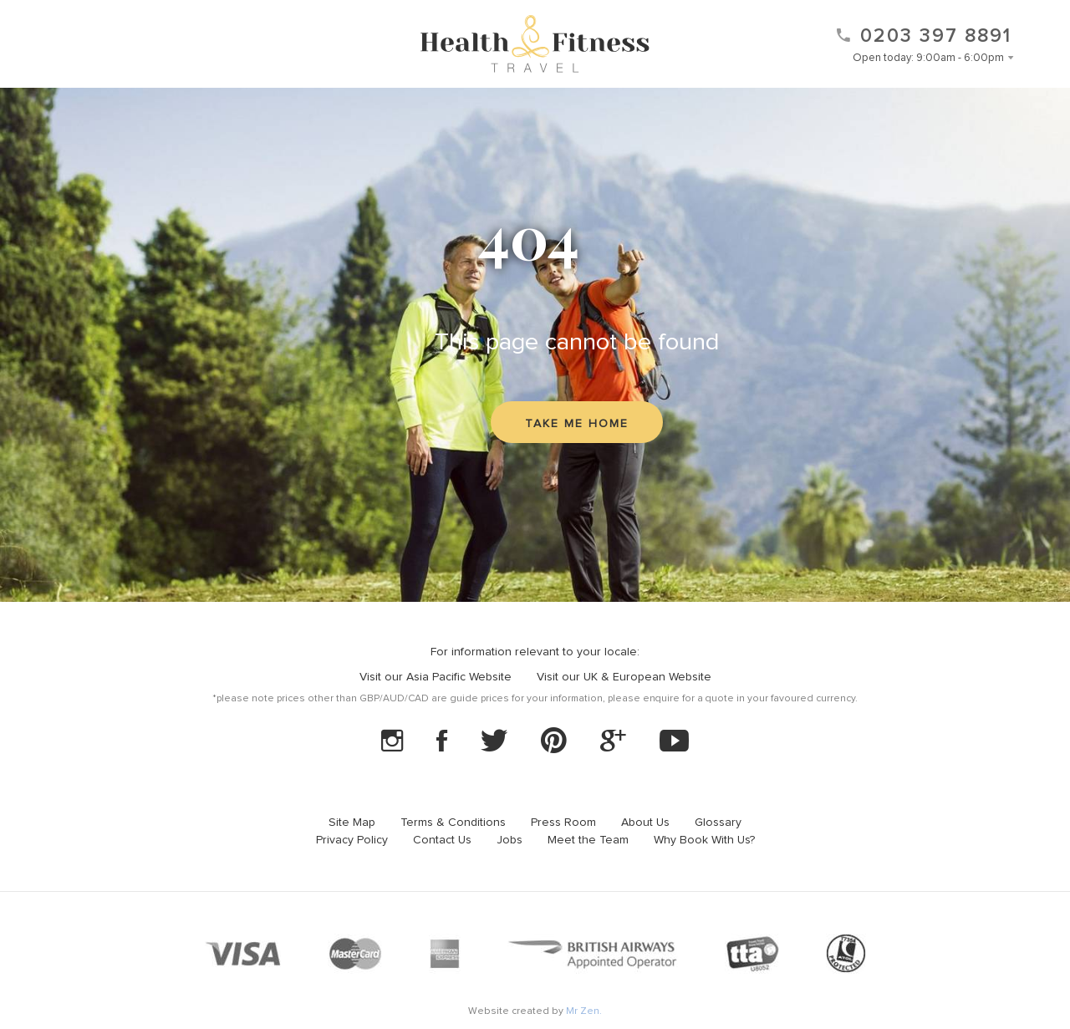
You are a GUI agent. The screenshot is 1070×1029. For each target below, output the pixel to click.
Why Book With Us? (704, 840)
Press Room (563, 822)
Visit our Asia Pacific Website (435, 677)
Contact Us (442, 840)
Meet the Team (588, 840)
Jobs (509, 840)
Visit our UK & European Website (624, 677)
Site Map (352, 822)
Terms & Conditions (453, 822)
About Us (645, 822)
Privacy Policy (352, 840)
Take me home (577, 424)
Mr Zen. (584, 1011)
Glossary (718, 822)
